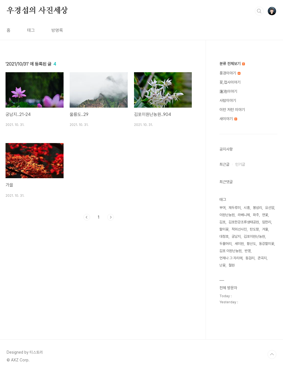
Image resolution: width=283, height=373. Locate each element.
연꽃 (265, 215)
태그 (31, 30)
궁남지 (236, 236)
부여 (222, 208)
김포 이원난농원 (230, 251)
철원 (232, 265)
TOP (272, 354)
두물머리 (225, 244)
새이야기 (228, 118)
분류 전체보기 (232, 63)
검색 (259, 11)
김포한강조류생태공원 (244, 222)
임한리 (266, 222)
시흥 (247, 208)
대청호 (224, 236)
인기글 (240, 164)
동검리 (250, 258)
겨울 (265, 229)
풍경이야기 (229, 73)
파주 (256, 215)
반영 (248, 251)
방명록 (57, 30)
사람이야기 (227, 100)
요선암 (269, 208)
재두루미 (235, 208)
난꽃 (222, 265)
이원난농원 (227, 215)
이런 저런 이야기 (232, 109)
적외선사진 (239, 229)
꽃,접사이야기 (229, 82)
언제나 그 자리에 (230, 258)
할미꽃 (224, 229)
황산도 (251, 244)
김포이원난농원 (254, 236)
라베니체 (244, 215)
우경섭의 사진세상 (37, 11)
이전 (86, 217)
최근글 (224, 164)
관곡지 (262, 258)
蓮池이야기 (228, 91)
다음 (110, 217)
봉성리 (257, 208)
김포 (222, 222)
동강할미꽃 (266, 244)
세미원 (239, 244)
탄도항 (254, 229)
